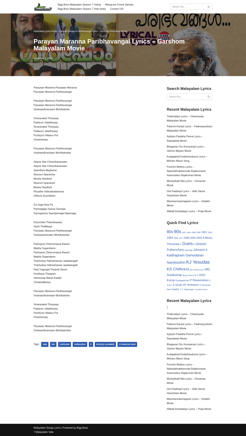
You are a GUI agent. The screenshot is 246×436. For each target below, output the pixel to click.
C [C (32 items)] (181, 244)
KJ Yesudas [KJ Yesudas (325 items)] (198, 262)
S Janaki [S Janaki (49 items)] (177, 285)
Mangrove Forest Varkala (119, 4)
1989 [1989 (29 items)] (193, 232)
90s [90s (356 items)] (177, 231)
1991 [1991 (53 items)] (204, 232)
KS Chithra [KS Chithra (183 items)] (176, 269)
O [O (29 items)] (197, 275)
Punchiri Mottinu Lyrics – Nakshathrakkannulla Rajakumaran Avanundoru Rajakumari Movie (186, 171)
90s (53, 344)
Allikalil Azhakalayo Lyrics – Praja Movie (189, 211)
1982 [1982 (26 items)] (184, 232)
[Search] (187, 7)
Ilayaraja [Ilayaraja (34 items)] (189, 250)
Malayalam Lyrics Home (45, 31)
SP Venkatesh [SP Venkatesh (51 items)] (191, 284)
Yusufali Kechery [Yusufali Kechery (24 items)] (201, 289)
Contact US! (117, 9)
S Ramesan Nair (127, 344)
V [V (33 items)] (182, 289)
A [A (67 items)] (203, 237)
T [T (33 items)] (180, 289)
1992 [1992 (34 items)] (210, 232)
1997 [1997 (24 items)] (181, 238)
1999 (45, 344)
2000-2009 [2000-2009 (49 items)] (196, 238)
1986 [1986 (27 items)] (189, 232)
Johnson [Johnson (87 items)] (199, 249)
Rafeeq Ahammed (105, 344)
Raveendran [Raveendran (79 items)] (201, 280)
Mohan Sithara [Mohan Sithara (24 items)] (188, 275)
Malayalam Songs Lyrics (47, 427)
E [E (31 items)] (194, 244)
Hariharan (80, 344)
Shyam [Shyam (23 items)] (169, 285)
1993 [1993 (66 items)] (170, 237)
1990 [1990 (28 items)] (198, 232)
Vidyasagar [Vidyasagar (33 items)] (189, 289)
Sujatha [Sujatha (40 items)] (175, 289)
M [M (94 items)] (187, 269)
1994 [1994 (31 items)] (176, 238)
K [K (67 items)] (206, 249)
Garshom (65, 344)
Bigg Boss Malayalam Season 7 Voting (79, 4)
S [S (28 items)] (210, 280)
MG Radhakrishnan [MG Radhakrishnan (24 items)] (197, 270)
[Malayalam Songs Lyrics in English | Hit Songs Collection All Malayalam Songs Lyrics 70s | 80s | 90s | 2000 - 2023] (43, 7)
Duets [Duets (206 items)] (187, 243)
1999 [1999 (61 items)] (186, 237)
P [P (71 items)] (191, 280)
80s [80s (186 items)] (170, 232)
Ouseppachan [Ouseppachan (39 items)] (182, 280)
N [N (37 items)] (195, 275)
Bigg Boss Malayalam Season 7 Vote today (82, 9)
